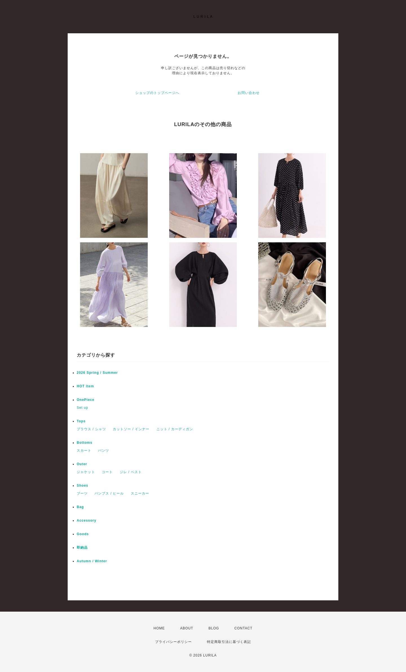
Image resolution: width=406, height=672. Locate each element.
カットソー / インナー (131, 429)
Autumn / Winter (92, 561)
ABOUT (186, 628)
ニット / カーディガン (174, 429)
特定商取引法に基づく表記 (229, 642)
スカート (84, 451)
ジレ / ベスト (131, 472)
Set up (82, 408)
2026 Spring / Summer (97, 373)
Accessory (86, 520)
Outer (82, 464)
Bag (80, 507)
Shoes (82, 485)
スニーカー (140, 493)
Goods (83, 534)
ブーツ (82, 493)
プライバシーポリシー (173, 642)
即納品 (82, 548)
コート (107, 472)
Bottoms (86, 443)
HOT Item (85, 386)
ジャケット (86, 472)
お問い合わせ (249, 93)
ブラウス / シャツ (91, 429)
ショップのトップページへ (157, 93)
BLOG (214, 628)
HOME (159, 628)
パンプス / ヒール (109, 493)
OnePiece (87, 400)
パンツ (103, 451)
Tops (81, 421)
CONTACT (243, 628)
